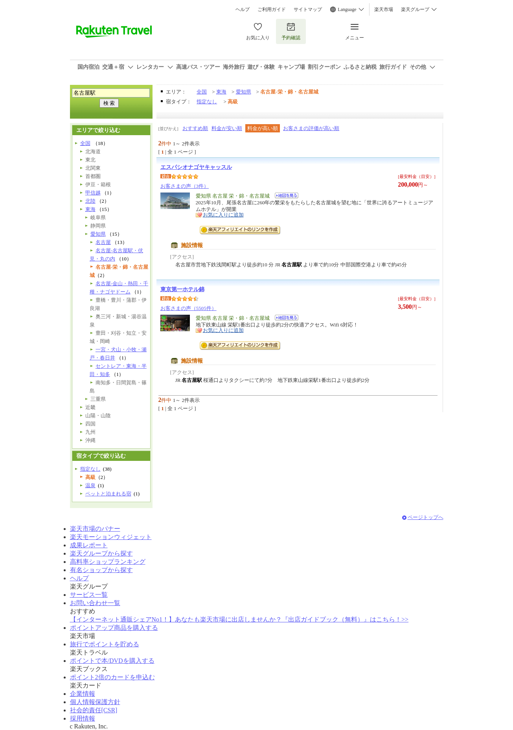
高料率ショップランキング (107, 561)
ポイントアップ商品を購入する (114, 627)
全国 (202, 92)
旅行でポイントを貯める (104, 644)
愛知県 (243, 92)
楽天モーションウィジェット (111, 537)
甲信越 (93, 193)
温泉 (90, 485)
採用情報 (82, 718)
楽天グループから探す (101, 553)
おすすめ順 (195, 128)
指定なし (207, 102)
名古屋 (103, 242)
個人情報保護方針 (95, 702)
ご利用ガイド (271, 9)
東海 (221, 92)
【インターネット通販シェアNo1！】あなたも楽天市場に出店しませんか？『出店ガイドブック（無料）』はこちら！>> (239, 619)
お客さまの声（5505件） (188, 308)
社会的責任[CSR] (94, 710)
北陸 (90, 201)
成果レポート (89, 545)
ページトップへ (425, 517)
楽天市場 (383, 9)
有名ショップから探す (101, 570)
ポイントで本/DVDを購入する (112, 660)
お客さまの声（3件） (184, 186)
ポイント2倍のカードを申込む (112, 677)
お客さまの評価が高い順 (311, 128)
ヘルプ (242, 9)
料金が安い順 (226, 128)
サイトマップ (308, 9)
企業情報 (82, 693)
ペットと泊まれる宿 (108, 494)
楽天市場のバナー (95, 528)
